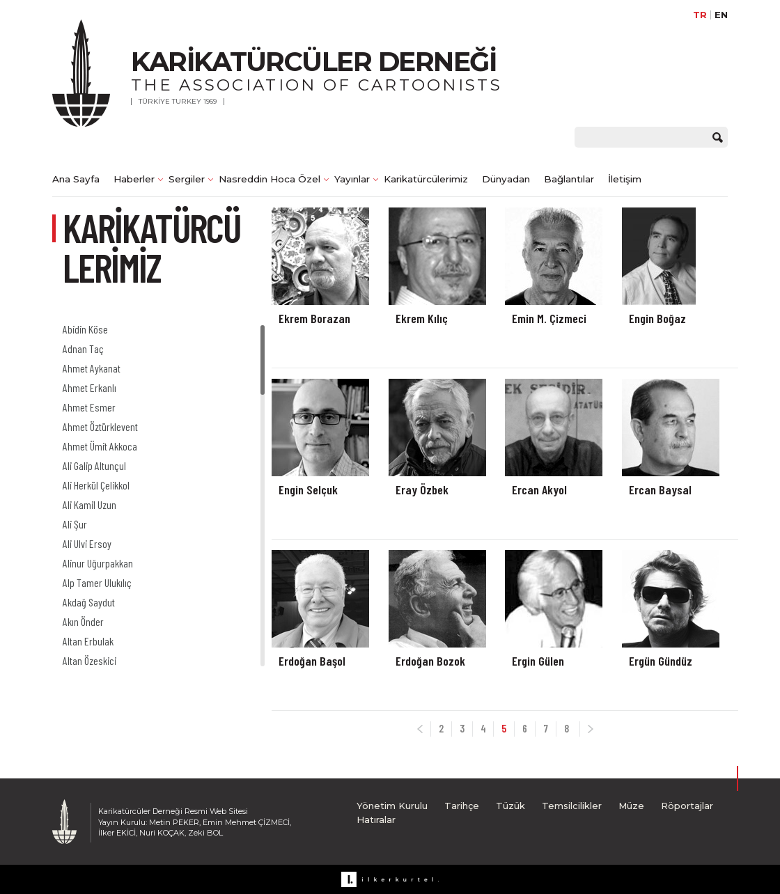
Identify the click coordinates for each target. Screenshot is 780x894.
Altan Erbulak (88, 641)
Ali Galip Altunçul (94, 465)
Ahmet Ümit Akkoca (100, 446)
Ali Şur (75, 524)
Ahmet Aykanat (91, 368)
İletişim (624, 179)
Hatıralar (376, 819)
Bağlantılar (569, 179)
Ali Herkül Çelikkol (96, 485)
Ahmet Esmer (89, 407)
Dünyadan (506, 179)
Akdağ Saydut (89, 602)
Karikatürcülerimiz (426, 179)
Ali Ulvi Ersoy (87, 543)
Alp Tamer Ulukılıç (97, 582)
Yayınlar (352, 179)
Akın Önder (83, 621)
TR (700, 14)
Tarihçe (461, 805)
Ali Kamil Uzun (89, 504)
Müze (631, 805)
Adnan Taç (83, 348)
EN (721, 14)
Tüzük (510, 805)
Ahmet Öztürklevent (100, 426)
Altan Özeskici (89, 660)
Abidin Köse (85, 329)
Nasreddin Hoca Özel (269, 179)
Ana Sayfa (76, 179)
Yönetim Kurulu (392, 805)
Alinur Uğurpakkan (98, 563)
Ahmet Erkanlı (89, 387)
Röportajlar (687, 805)
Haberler (134, 179)
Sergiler (187, 179)
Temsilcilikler (572, 805)
